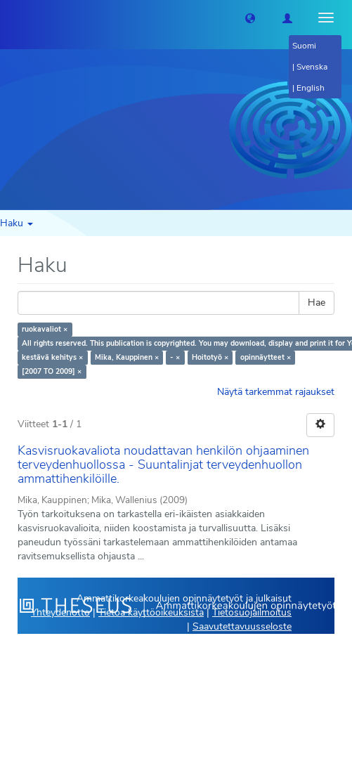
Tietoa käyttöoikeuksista (151, 612)
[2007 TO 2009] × (52, 371)
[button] (250, 18)
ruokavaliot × (44, 329)
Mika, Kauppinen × (127, 357)
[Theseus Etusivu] (10, 17)
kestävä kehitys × (52, 357)
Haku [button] (16, 223)
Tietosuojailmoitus (252, 612)
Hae (316, 302)
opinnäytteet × (265, 357)
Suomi (304, 45)
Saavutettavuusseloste (242, 626)
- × (175, 357)
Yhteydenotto (60, 612)
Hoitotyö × (210, 357)
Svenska (311, 66)
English (310, 87)
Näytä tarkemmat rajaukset (275, 391)
